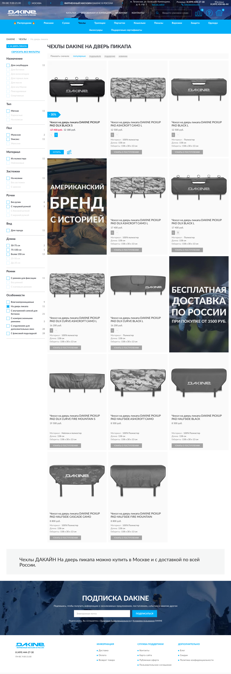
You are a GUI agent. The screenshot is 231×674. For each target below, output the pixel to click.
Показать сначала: (60, 56)
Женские (15, 143)
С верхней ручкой (20, 215)
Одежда (213, 23)
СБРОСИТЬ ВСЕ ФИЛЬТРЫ (25, 52)
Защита (195, 23)
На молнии (16, 178)
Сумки (66, 23)
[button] (191, 4)
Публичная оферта (149, 654)
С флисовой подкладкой (24, 333)
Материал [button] (13, 152)
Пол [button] (9, 128)
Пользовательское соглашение (155, 659)
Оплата (102, 650)
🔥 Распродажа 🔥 (24, 23)
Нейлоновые (17, 163)
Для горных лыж (19, 78)
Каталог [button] (71, 13)
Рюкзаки (49, 23)
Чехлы (82, 23)
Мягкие (15, 111)
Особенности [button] (15, 295)
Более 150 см (18, 254)
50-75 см (15, 245)
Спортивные (17, 96)
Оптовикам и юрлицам (96, 13)
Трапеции (99, 23)
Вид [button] (9, 223)
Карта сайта (145, 650)
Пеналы (158, 23)
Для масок (16, 83)
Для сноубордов (19, 65)
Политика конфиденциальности (197, 654)
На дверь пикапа (19, 306)
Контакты (138, 13)
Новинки (121, 13)
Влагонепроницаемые (22, 302)
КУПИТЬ (57, 152)
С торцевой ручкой (21, 206)
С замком (16, 187)
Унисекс (15, 139)
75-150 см (16, 250)
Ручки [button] (10, 195)
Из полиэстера (18, 159)
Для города (17, 230)
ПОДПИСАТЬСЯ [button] (144, 608)
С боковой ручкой (20, 211)
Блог (182, 645)
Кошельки (139, 23)
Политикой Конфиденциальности (115, 615)
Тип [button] (8, 104)
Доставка (103, 645)
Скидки (184, 650)
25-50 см (15, 258)
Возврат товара (107, 654)
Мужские (16, 135)
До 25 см (15, 263)
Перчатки (119, 23)
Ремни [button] (10, 271)
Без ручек (16, 202)
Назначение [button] (14, 58)
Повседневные (18, 91)
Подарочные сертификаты (126, 30)
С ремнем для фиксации (23, 278)
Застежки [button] (13, 171)
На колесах (17, 120)
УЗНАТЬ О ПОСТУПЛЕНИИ (126, 152)
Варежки (177, 23)
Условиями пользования (144, 615)
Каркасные (16, 115)
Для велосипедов (20, 74)
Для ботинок (17, 70)
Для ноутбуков (18, 87)
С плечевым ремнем (21, 287)
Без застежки (18, 183)
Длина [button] (10, 239)
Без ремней (17, 282)
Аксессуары (96, 30)
